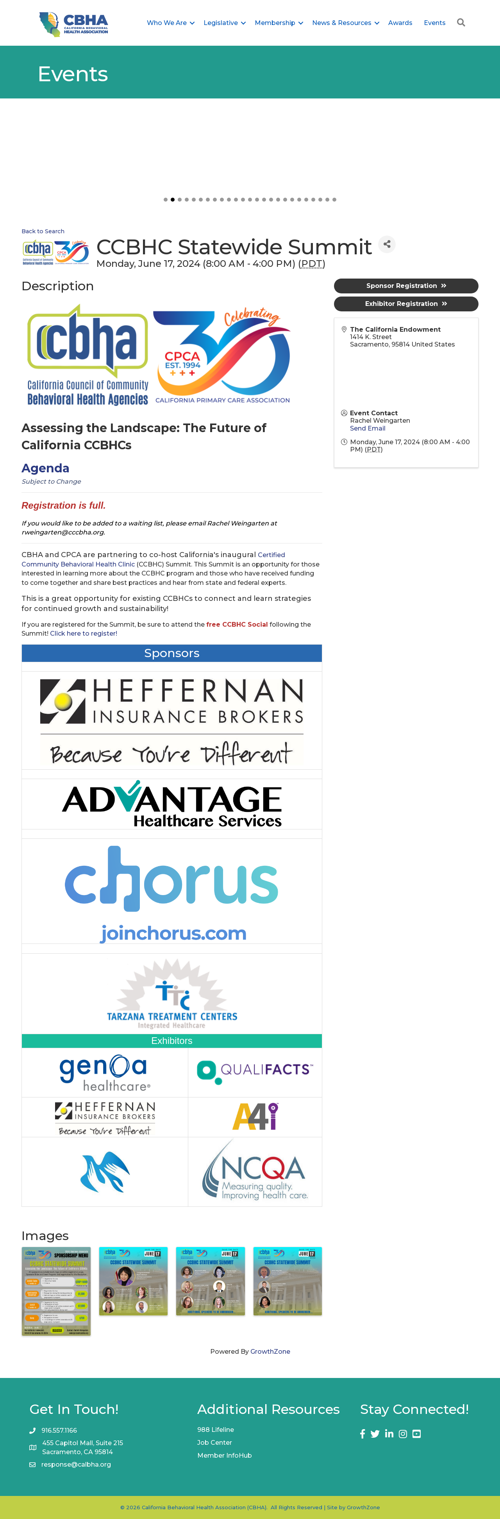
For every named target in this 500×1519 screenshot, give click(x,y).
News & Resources (341, 23)
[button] (166, 200)
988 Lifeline (215, 1429)
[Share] (387, 244)
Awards (400, 23)
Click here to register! (83, 633)
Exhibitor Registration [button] (406, 303)
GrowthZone (270, 1351)
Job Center (214, 1442)
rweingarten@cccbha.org (62, 532)
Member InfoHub (224, 1455)
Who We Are (167, 23)
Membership (275, 23)
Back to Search (42, 231)
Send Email (368, 428)
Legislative (221, 23)
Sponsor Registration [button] (406, 286)
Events (435, 23)
